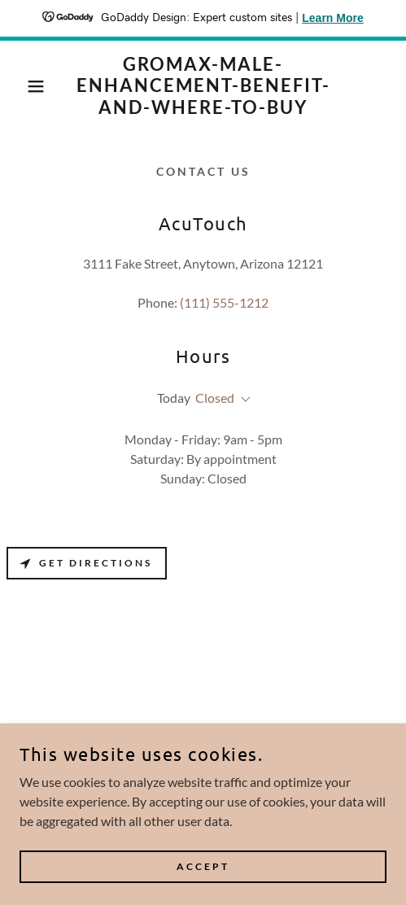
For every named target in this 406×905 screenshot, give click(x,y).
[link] (203, 86)
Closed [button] (214, 397)
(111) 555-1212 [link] (224, 302)
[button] (29, 86)
